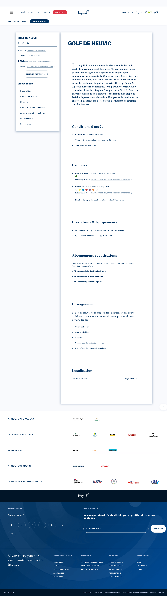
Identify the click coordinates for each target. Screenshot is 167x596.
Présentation (115, 562)
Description (24, 91)
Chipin (139, 569)
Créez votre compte (90, 566)
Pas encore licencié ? (90, 569)
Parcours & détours (17, 21)
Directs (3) (59, 12)
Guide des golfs (39, 21)
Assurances (58, 573)
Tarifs (56, 566)
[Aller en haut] (163, 407)
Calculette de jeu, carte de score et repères (110, 179)
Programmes (114, 569)
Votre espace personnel (92, 562)
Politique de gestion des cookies (135, 592)
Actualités (114, 573)
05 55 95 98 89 (34, 56)
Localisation (24, 124)
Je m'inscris (158, 528)
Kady (139, 562)
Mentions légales (90, 592)
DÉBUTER (125, 12)
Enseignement (25, 118)
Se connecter (115, 566)
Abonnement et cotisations (31, 113)
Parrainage (58, 576)
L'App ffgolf (142, 566)
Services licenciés (61, 569)
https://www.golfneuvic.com (40, 66)
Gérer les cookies (157, 592)
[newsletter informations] (97, 508)
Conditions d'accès (28, 97)
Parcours (23, 102)
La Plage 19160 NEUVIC (36, 50)
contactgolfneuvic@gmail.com (39, 61)
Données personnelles (112, 592)
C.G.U (100, 592)
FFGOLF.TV (46, 12)
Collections (114, 576)
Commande (58, 562)
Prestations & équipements (31, 107)
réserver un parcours (36, 74)
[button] (11, 12)
